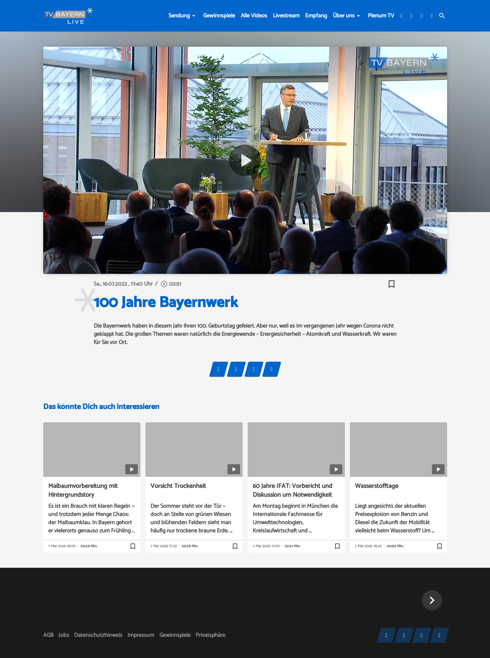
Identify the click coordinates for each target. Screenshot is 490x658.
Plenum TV (381, 16)
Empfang (316, 16)
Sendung (179, 16)
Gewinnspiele (219, 16)
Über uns (344, 16)
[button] (432, 600)
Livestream (286, 16)
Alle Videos (254, 16)
